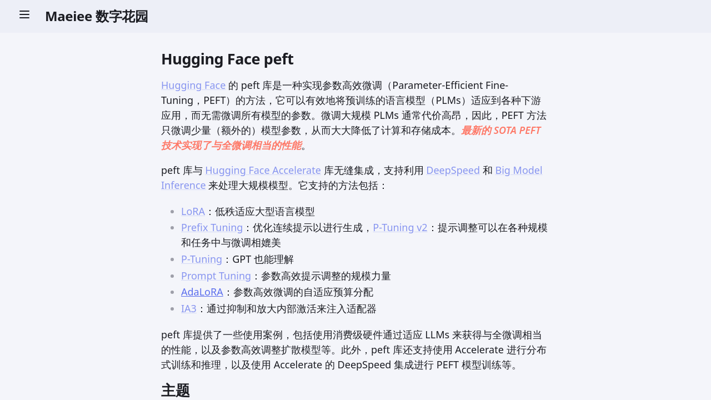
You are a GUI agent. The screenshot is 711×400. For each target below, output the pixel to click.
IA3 (189, 308)
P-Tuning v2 (400, 227)
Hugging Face (193, 85)
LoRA (193, 211)
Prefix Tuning (212, 227)
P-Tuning (201, 259)
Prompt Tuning (216, 275)
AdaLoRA (202, 291)
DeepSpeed (453, 170)
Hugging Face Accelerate (263, 170)
